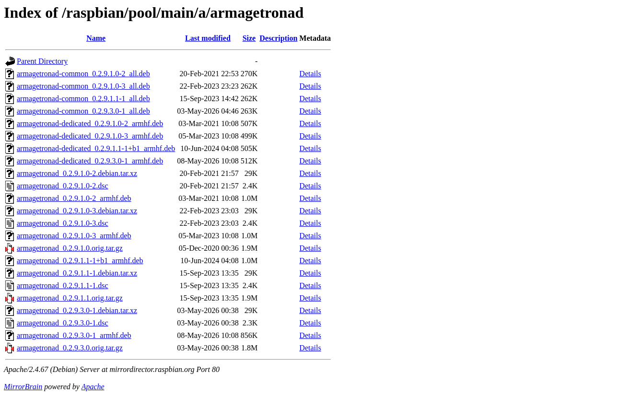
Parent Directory (42, 61)
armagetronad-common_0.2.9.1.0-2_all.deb (83, 74)
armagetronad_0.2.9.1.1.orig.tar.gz (70, 298)
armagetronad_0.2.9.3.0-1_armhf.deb (74, 335)
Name (95, 38)
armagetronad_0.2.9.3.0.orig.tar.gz (70, 348)
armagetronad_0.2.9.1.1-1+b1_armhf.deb (80, 260)
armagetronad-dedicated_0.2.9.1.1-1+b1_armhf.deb (96, 148)
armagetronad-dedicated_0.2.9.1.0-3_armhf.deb (90, 136)
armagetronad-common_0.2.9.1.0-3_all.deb (83, 86)
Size (249, 38)
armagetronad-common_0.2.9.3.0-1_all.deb (83, 111)
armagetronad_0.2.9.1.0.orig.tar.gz (70, 248)
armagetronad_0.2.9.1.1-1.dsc (62, 285)
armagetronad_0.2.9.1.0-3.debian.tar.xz (77, 211)
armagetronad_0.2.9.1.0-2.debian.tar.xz (77, 173)
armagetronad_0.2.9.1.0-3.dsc (62, 223)
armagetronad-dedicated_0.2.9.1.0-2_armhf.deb (90, 123)
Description (278, 38)
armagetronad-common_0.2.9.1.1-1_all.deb (83, 98)
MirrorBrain (23, 387)
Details (310, 74)
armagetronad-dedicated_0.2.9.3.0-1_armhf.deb (90, 161)
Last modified (208, 38)
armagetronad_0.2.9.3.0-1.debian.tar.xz (77, 310)
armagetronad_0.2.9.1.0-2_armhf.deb (74, 198)
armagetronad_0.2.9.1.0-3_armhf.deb (74, 236)
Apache (93, 387)
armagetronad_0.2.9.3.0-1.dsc (62, 323)
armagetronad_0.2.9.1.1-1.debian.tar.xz (77, 273)
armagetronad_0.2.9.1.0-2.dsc (62, 186)
